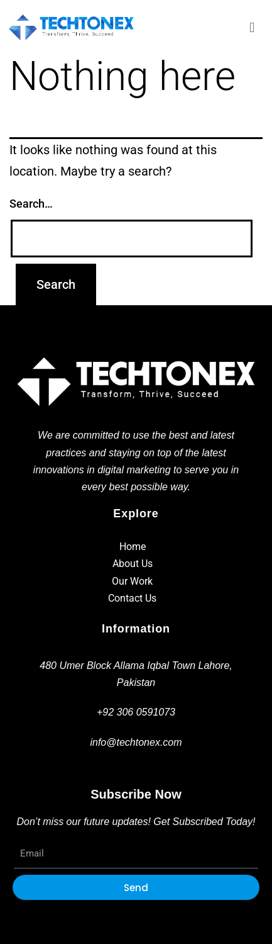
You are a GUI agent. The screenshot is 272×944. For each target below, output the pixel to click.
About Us (132, 564)
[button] (252, 27)
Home (132, 547)
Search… (31, 203)
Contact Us (132, 598)
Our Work (132, 581)
